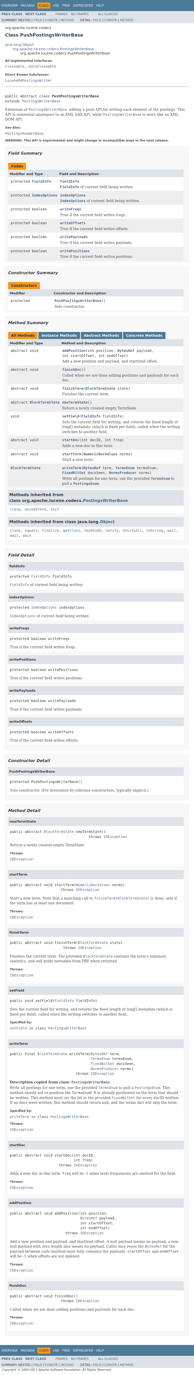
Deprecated (83, 5)
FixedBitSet (74, 473)
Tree (66, 5)
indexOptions (72, 195)
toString (154, 530)
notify (112, 530)
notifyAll (132, 530)
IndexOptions (44, 195)
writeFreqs (70, 209)
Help (100, 5)
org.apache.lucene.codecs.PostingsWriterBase (53, 49)
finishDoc (71, 370)
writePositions (75, 251)
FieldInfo (41, 181)
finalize (50, 530)
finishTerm (72, 388)
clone (15, 530)
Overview (10, 5)
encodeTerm (35, 509)
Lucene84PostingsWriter (28, 80)
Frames (62, 14)
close (15, 509)
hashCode (92, 530)
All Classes (108, 14)
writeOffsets (72, 223)
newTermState (75, 402)
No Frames (80, 14)
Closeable (14, 66)
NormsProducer (123, 473)
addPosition (74, 351)
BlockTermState (100, 388)
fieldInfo (69, 181)
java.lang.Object (19, 45)
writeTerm (71, 468)
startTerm (71, 454)
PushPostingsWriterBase (78, 301)
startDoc (70, 440)
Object (107, 521)
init (54, 509)
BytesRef (125, 351)
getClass (71, 530)
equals (31, 530)
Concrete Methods (144, 335)
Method (67, 20)
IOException (115, 837)
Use (56, 5)
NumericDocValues (100, 454)
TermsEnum (125, 468)
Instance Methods (59, 335)
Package (28, 5)
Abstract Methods (101, 335)
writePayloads (74, 237)
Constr (51, 20)
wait (171, 530)
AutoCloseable (42, 66)
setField (70, 416)
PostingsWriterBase (41, 101)
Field (37, 20)
